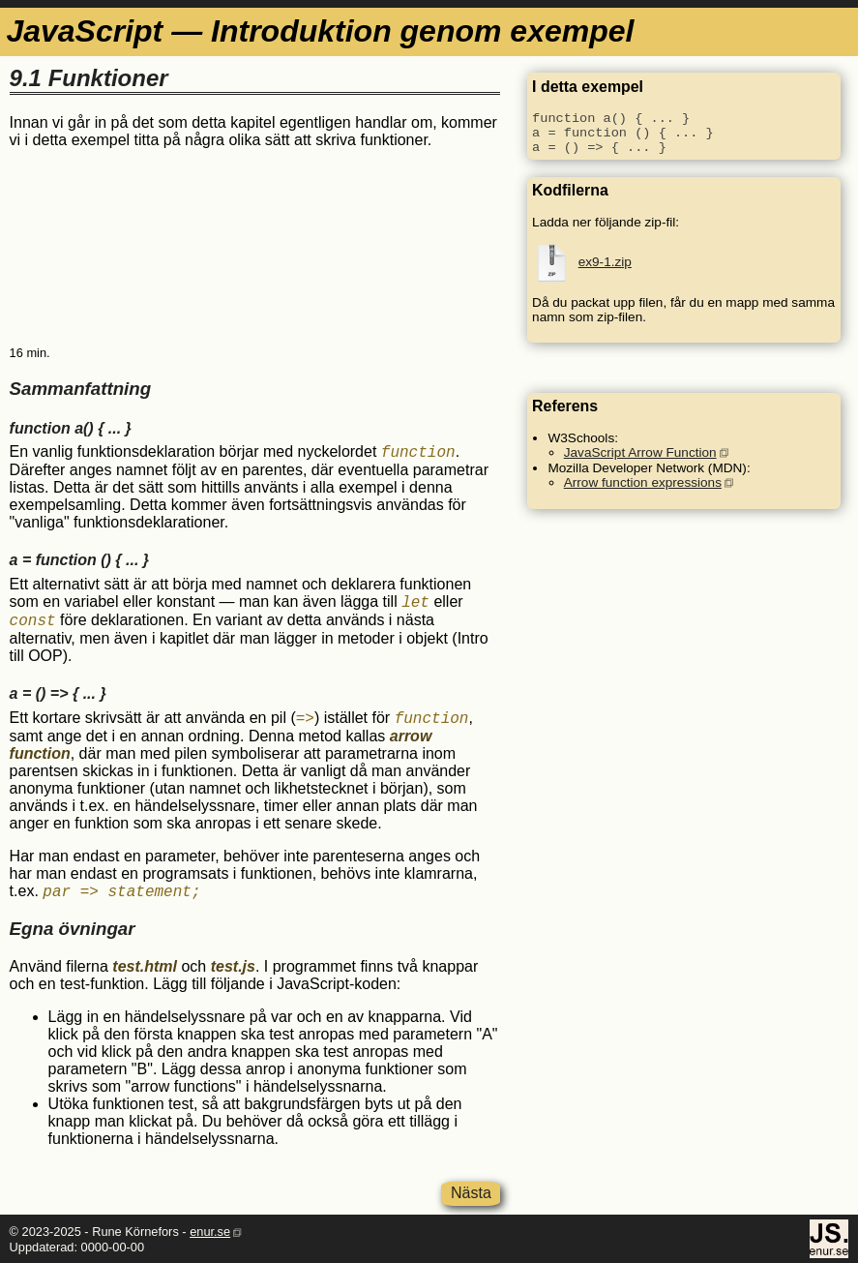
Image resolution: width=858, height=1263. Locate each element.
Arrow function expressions (643, 482)
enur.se (210, 1231)
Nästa (471, 1193)
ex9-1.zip (605, 262)
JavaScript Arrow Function (640, 452)
